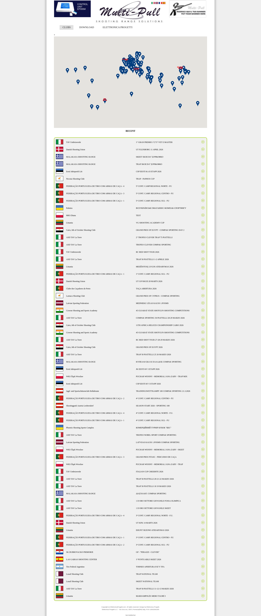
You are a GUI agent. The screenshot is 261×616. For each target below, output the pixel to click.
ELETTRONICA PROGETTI (117, 27)
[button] (151, 78)
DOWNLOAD (86, 27)
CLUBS (67, 27)
